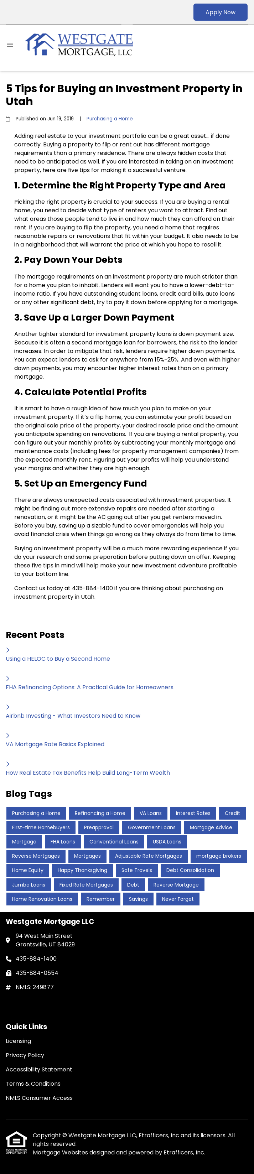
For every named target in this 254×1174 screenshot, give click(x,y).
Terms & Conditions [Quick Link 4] (33, 1084)
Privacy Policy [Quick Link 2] (25, 1055)
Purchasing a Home (110, 118)
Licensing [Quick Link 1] (18, 1041)
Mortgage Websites (61, 1152)
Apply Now (220, 12)
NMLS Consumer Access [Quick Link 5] (39, 1098)
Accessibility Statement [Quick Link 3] (39, 1069)
